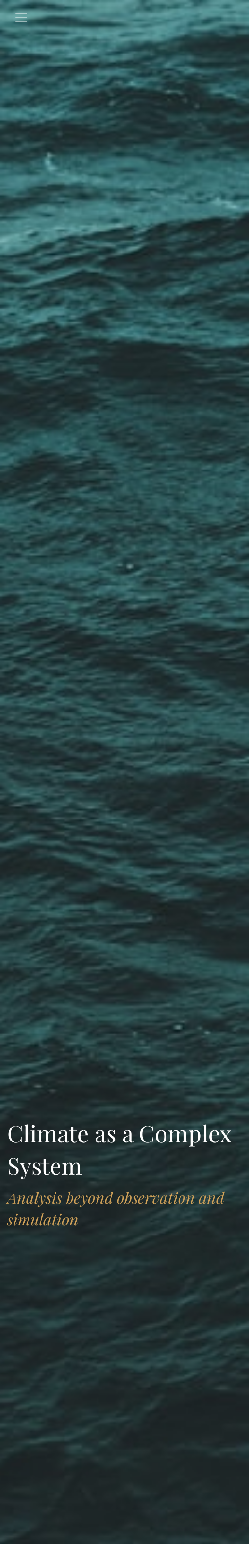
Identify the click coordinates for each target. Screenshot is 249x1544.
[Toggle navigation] (21, 17)
